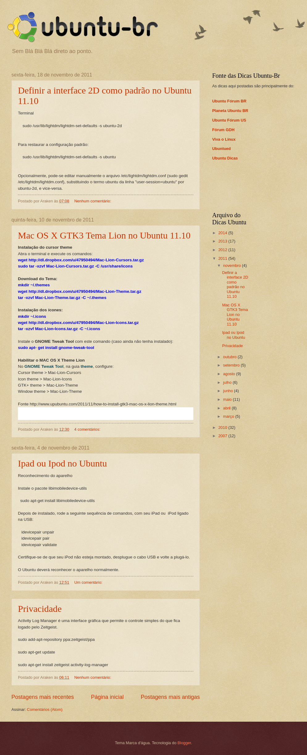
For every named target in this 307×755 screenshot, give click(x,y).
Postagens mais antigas (170, 697)
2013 (223, 241)
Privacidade (40, 609)
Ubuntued (221, 148)
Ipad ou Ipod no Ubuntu (62, 463)
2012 (223, 249)
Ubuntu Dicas (225, 158)
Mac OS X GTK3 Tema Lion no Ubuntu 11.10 (104, 235)
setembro (232, 365)
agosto (229, 373)
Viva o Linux (224, 139)
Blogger (184, 742)
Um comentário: (88, 582)
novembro (232, 265)
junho (228, 390)
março (229, 416)
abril (227, 408)
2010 (223, 427)
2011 (223, 258)
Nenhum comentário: (93, 201)
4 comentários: (88, 429)
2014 (223, 232)
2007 (223, 436)
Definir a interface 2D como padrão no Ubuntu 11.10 (235, 284)
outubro (230, 357)
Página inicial (107, 697)
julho (228, 382)
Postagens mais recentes (42, 697)
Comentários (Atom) (44, 709)
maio (228, 399)
